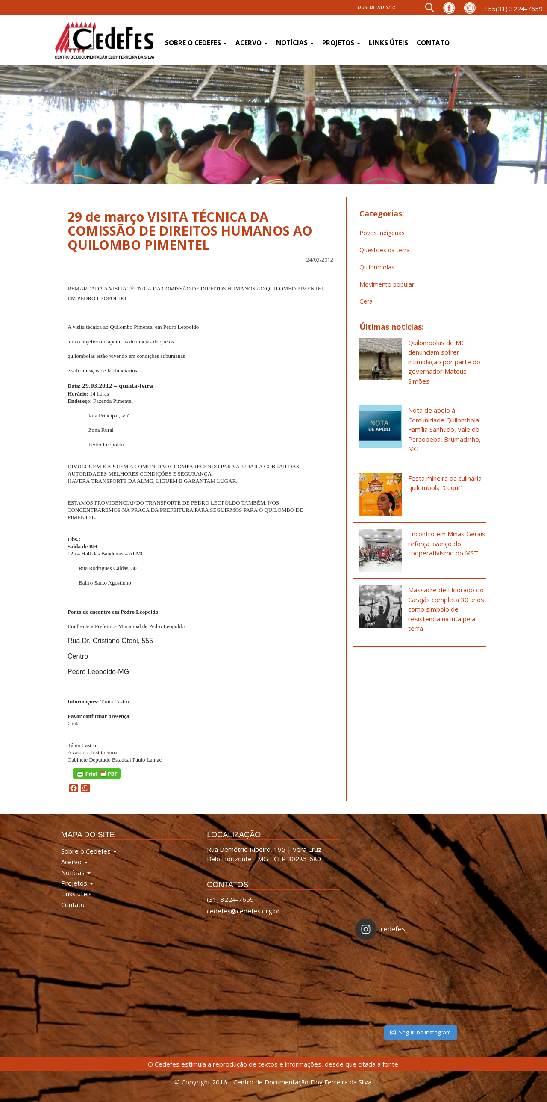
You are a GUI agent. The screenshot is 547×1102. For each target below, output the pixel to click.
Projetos (341, 42)
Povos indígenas (382, 233)
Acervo (251, 42)
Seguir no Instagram (420, 1032)
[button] (432, 7)
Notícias (295, 42)
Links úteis (388, 42)
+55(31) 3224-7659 (513, 8)
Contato (433, 42)
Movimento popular (386, 284)
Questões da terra (384, 250)
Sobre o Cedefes (196, 42)
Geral (366, 301)
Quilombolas (376, 267)
